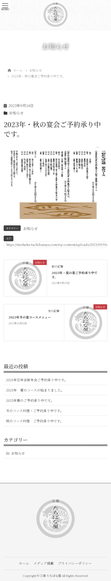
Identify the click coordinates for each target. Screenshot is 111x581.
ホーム (24, 563)
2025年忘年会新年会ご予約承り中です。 (37, 379)
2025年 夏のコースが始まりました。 (35, 390)
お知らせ (16, 112)
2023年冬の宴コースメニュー (30, 317)
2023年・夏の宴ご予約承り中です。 (74, 274)
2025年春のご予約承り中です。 (30, 400)
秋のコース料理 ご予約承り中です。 (35, 420)
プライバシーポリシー (75, 563)
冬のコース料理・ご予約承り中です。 (35, 410)
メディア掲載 (44, 563)
